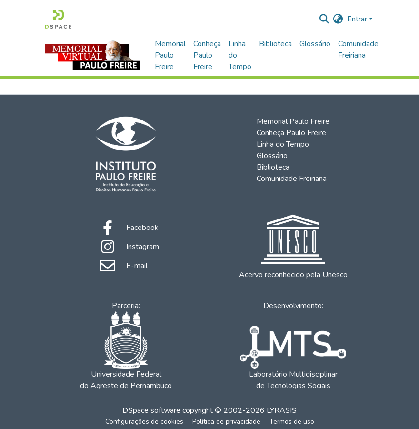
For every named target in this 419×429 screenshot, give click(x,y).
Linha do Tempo (240, 55)
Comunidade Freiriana (358, 49)
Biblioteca (275, 44)
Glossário (314, 44)
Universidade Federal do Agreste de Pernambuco (126, 351)
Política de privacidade (226, 421)
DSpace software (151, 410)
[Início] (58, 19)
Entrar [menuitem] (357, 19)
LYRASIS (282, 410)
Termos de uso (291, 421)
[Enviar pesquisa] (324, 19)
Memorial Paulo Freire (170, 55)
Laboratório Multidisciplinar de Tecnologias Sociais (293, 358)
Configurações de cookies (144, 421)
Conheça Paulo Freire (207, 55)
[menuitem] (338, 19)
